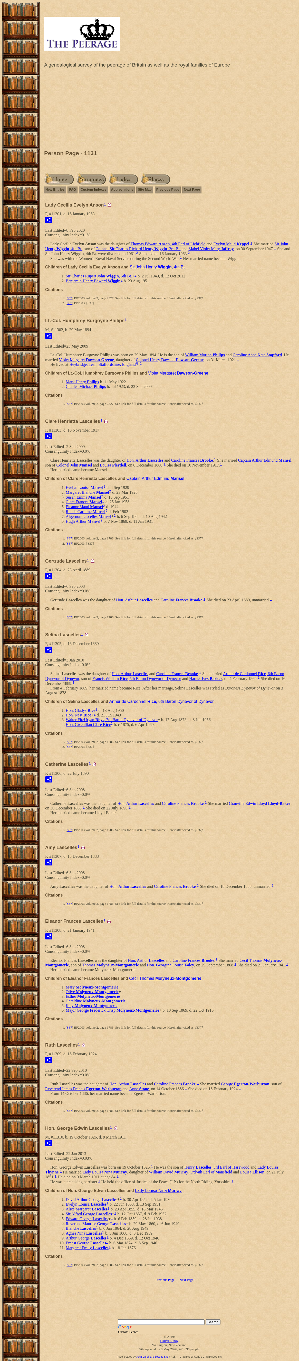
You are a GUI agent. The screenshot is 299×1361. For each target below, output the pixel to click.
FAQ (72, 189)
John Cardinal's (145, 1356)
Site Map (144, 189)
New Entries (54, 189)
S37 (69, 298)
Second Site (161, 1356)
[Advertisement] (169, 110)
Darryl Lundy (169, 1341)
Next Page (192, 189)
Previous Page (167, 189)
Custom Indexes (93, 189)
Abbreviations (122, 189)
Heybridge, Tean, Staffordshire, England (102, 364)
